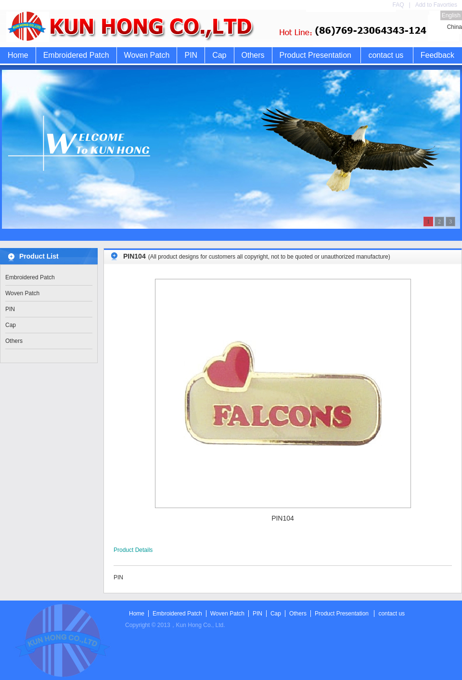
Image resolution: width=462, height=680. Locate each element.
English (451, 15)
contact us (385, 55)
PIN (190, 55)
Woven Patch (147, 55)
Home (18, 55)
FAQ (398, 4)
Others (253, 55)
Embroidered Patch (76, 55)
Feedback (437, 55)
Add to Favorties (436, 4)
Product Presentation (315, 55)
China (454, 27)
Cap (219, 55)
